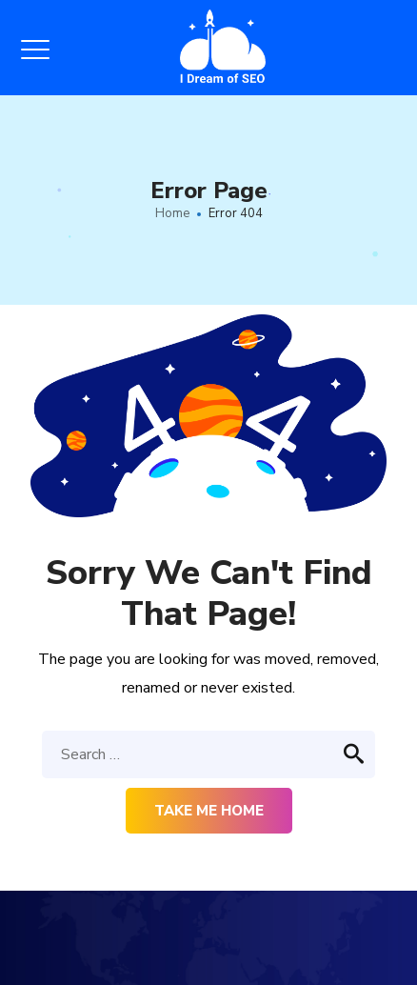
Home (172, 213)
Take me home (209, 810)
